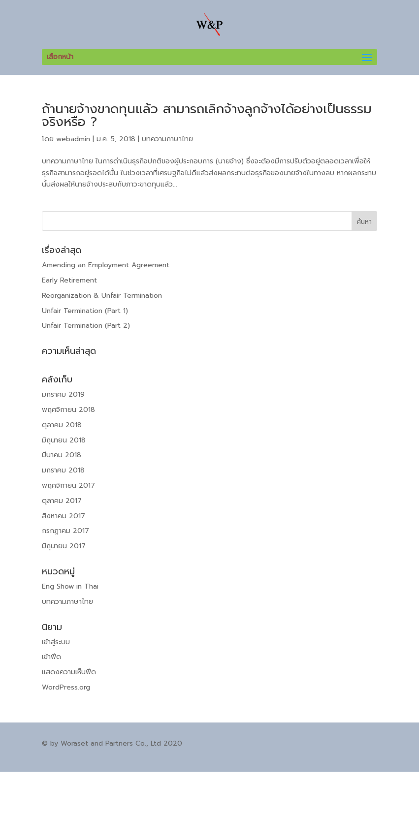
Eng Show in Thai (70, 586)
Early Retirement (69, 280)
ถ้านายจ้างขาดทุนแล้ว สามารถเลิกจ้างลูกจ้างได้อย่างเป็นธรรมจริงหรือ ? (207, 115)
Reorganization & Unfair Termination (102, 295)
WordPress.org (66, 687)
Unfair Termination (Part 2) (86, 325)
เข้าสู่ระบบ (56, 642)
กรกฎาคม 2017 (65, 531)
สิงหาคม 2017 (63, 516)
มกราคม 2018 (63, 470)
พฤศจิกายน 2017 (68, 485)
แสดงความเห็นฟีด (69, 672)
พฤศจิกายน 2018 (68, 410)
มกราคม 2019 (63, 394)
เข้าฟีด (51, 657)
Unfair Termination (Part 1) (85, 311)
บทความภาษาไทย (167, 139)
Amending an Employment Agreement (105, 265)
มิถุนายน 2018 (64, 440)
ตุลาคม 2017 (62, 501)
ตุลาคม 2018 (62, 425)
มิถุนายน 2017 (64, 546)
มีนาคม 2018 (61, 455)
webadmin (73, 139)
